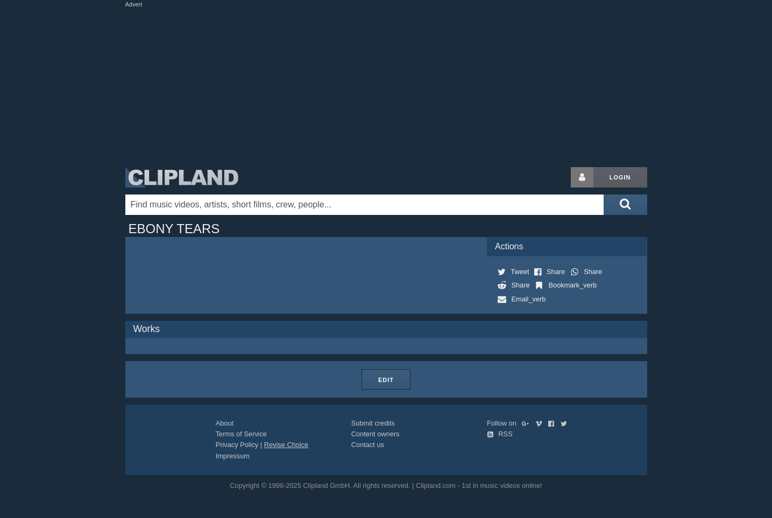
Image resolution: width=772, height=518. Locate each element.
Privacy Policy (237, 445)
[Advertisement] (386, 85)
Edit (386, 380)
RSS (500, 434)
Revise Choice (286, 445)
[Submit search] (625, 205)
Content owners (375, 434)
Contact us (367, 445)
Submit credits (373, 423)
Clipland (181, 177)
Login (620, 177)
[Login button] (582, 177)
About (224, 423)
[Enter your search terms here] (364, 205)
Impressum (233, 456)
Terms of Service (241, 434)
